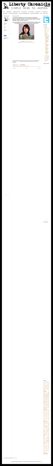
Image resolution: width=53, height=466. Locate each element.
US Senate (47, 450)
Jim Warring (47, 414)
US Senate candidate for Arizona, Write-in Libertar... (47, 49)
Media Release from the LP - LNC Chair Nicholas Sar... (47, 53)
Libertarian (45, 421)
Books (44, 387)
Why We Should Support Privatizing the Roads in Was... (47, 41)
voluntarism (44, 452)
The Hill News (5, 13)
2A (43, 381)
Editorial (48, 401)
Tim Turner (48, 448)
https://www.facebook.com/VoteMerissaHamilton (28, 42)
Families (46, 403)
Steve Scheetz (47, 447)
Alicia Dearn (45, 383)
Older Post (38, 68)
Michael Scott (45, 429)
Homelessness (45, 407)
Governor (44, 405)
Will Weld (46, 454)
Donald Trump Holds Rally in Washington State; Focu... (47, 37)
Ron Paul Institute (31, 11)
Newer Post (14, 68)
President (48, 437)
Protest (44, 439)
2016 (45, 27)
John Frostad (47, 415)
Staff (41, 13)
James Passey (46, 410)
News (44, 433)
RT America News (38, 11)
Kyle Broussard (47, 418)
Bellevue (44, 386)
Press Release (46, 438)
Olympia (48, 434)
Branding (46, 387)
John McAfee (45, 416)
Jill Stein (48, 413)
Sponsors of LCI (45, 13)
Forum (44, 404)
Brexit (48, 387)
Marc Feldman (45, 426)
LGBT (48, 420)
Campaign (44, 390)
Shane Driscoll (47, 443)
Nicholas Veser (46, 433)
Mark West (48, 426)
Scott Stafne (47, 442)
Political (44, 437)
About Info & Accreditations (35, 13)
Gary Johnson (47, 404)
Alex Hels (45, 382)
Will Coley (44, 454)
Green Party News (24, 11)
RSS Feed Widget (46, 378)
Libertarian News (8, 11)
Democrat (44, 399)
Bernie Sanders (47, 386)
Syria (43, 448)
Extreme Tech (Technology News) (24, 13)
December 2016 (47, 28)
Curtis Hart (46, 396)
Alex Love (48, 382)
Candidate (45, 391)
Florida (48, 403)
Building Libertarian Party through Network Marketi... (47, 45)
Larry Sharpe (44, 419)
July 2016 (46, 55)
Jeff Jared (47, 411)
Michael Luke (47, 428)
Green (46, 405)
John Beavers (44, 415)
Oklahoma (44, 434)
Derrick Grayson (47, 400)
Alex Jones (18, 61)
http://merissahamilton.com (28, 41)
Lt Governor (48, 425)
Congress (44, 394)
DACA (48, 396)
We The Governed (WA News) (13, 13)
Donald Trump (45, 401)
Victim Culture (47, 451)
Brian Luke (44, 388)
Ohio (48, 433)
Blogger (41, 461)
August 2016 (46, 35)
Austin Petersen (47, 385)
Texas (45, 448)
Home (4, 11)
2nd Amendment (46, 381)
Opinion (44, 435)
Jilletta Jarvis (44, 414)
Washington (45, 453)
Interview (45, 409)
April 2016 (46, 59)
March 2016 (46, 60)
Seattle (44, 443)
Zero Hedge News (44, 11)
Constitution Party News (16, 11)
